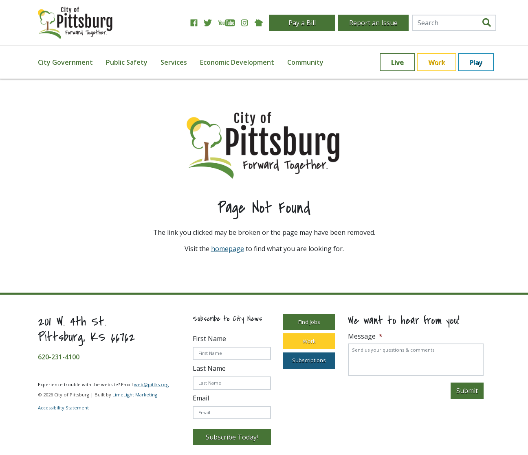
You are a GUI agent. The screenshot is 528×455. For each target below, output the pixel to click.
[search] (486, 22)
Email (201, 398)
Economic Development (237, 62)
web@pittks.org (151, 384)
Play (475, 62)
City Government (65, 62)
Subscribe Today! (232, 437)
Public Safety (126, 62)
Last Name (209, 368)
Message (365, 336)
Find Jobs (309, 322)
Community (305, 62)
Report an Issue (373, 22)
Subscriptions (309, 360)
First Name (209, 338)
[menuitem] (70, 62)
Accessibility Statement (63, 408)
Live (397, 62)
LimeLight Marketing (134, 395)
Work (436, 62)
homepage (227, 248)
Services (174, 62)
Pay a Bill (302, 22)
